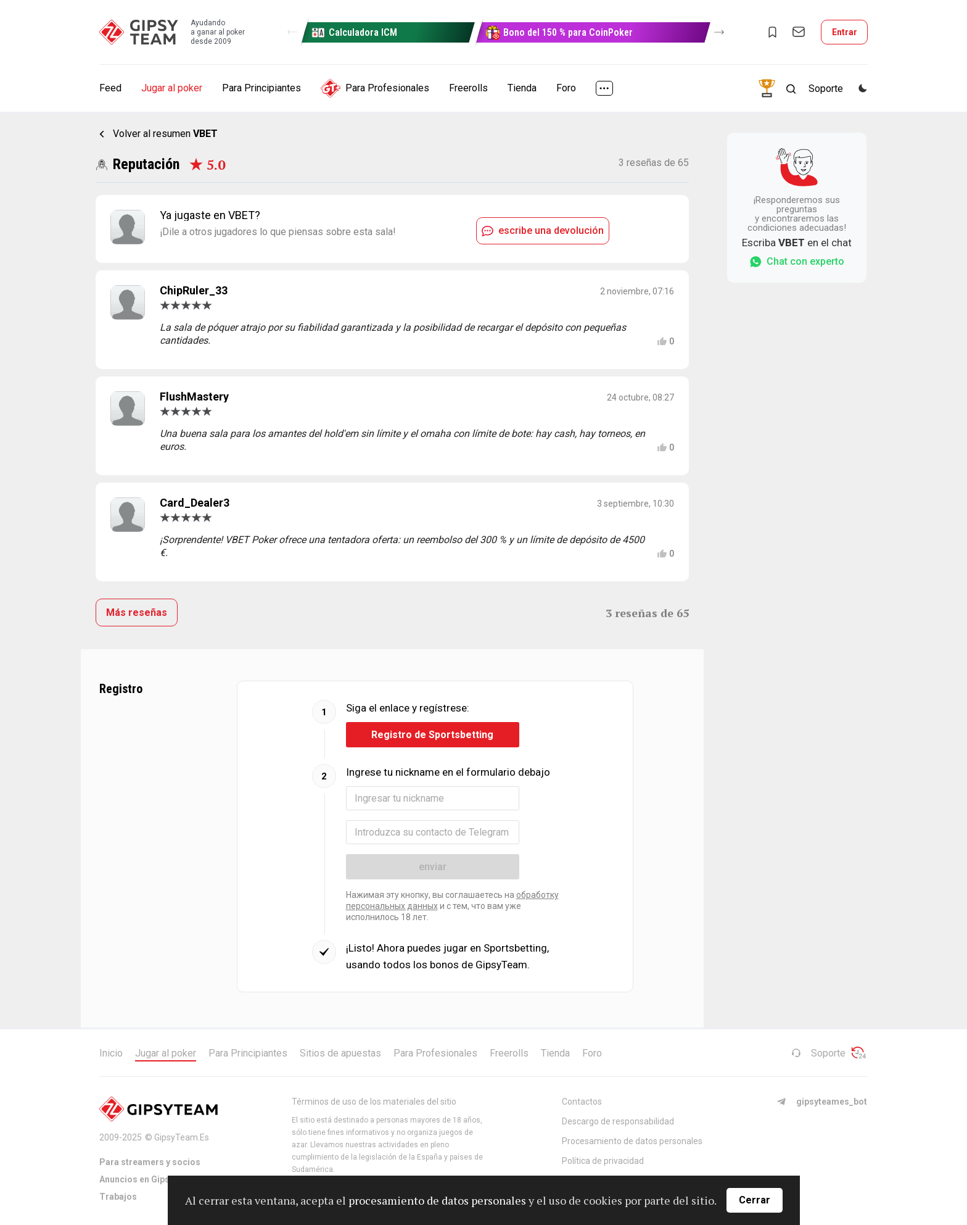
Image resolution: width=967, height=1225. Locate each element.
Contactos (582, 1102)
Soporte (818, 1053)
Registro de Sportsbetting (432, 735)
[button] (292, 32)
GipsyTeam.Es (181, 1137)
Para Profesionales (375, 88)
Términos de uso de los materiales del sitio (374, 1102)
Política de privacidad (603, 1161)
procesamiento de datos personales (437, 1200)
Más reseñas (136, 612)
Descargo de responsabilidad (618, 1121)
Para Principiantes (261, 88)
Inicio (111, 1053)
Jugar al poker (171, 88)
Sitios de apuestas (340, 1053)
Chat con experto (796, 261)
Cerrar (754, 1200)
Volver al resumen (165, 133)
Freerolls (468, 88)
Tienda (522, 88)
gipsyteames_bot (821, 1102)
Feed (110, 88)
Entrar (844, 32)
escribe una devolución (543, 230)
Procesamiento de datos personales (632, 1141)
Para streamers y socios (149, 1162)
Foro (566, 88)
